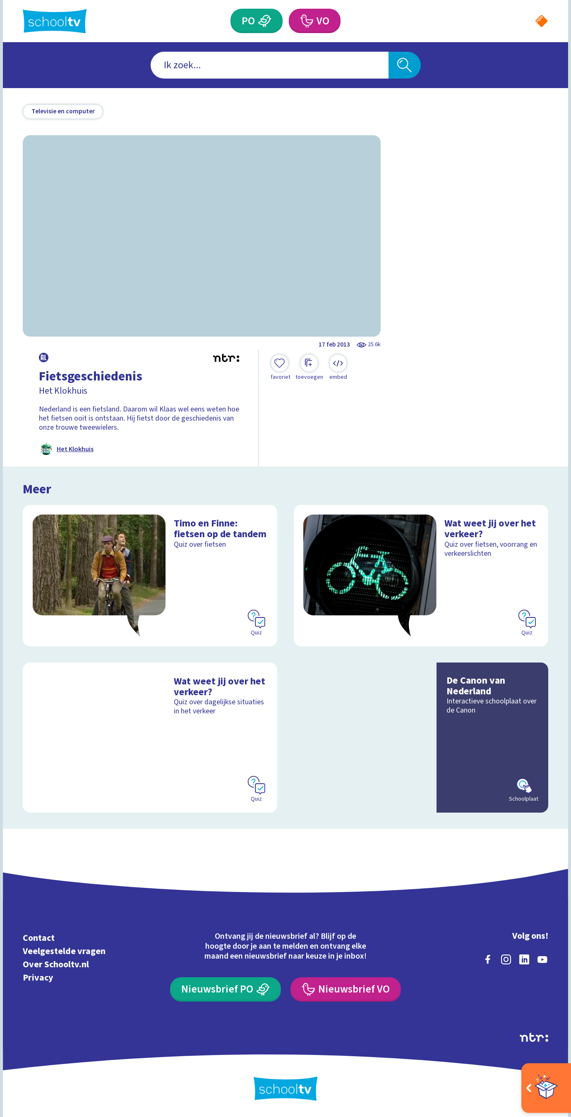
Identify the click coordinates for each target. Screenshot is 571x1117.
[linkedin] (524, 959)
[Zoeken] (405, 65)
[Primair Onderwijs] (265, 21)
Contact (39, 938)
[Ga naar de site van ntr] (534, 1037)
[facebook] (488, 959)
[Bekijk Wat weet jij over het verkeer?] (421, 575)
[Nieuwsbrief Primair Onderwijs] (225, 989)
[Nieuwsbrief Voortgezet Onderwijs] (345, 989)
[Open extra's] (546, 1088)
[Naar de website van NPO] (541, 21)
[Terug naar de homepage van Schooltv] (55, 21)
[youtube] (542, 959)
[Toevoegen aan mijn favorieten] (280, 367)
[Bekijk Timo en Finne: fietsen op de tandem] (150, 575)
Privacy (38, 977)
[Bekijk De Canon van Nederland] (421, 738)
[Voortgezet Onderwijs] (306, 21)
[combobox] (270, 65)
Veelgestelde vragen (64, 951)
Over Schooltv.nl (56, 964)
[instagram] (506, 959)
